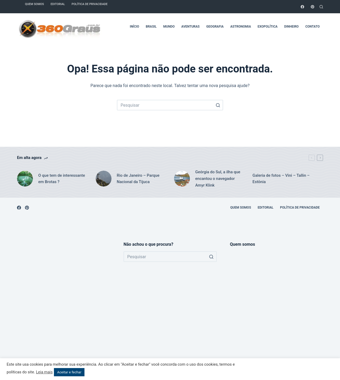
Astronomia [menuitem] (240, 26)
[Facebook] (302, 6)
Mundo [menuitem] (169, 26)
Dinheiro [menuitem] (291, 26)
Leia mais (44, 372)
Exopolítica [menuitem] (268, 26)
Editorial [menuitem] (265, 207)
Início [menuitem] (134, 26)
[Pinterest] (312, 6)
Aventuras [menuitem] (190, 26)
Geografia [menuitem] (215, 26)
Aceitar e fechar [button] (69, 372)
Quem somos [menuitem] (240, 207)
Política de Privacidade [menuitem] (300, 207)
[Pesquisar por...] (170, 105)
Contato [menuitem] (312, 26)
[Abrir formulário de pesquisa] (321, 6)
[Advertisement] (63, 306)
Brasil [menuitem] (151, 26)
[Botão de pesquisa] (217, 105)
